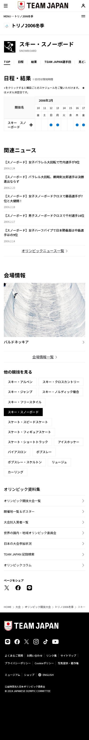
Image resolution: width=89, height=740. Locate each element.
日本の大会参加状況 (18, 543)
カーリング (15, 472)
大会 (18, 607)
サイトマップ (68, 655)
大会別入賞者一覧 (16, 522)
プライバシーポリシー (18, 663)
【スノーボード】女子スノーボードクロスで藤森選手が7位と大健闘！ (43, 198)
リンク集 (51, 655)
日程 (20, 62)
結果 (34, 62)
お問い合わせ (34, 655)
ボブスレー (44, 452)
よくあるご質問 (14, 655)
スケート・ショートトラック (28, 442)
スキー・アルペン (20, 381)
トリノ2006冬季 (64, 607)
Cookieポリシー (44, 663)
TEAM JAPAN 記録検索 (19, 554)
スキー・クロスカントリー (61, 381)
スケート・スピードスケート (28, 422)
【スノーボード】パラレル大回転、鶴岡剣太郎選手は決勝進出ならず (44, 179)
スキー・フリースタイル (25, 402)
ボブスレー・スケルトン (25, 462)
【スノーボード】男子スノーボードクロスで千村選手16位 (44, 215)
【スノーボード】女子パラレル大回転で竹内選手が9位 (42, 162)
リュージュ (59, 462)
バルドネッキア (16, 341)
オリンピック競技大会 (38, 607)
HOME (7, 607)
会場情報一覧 (43, 356)
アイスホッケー (68, 442)
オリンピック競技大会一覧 (22, 500)
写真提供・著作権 (68, 663)
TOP (7, 62)
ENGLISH (48, 675)
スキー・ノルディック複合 (60, 391)
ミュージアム (12, 675)
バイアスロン (17, 452)
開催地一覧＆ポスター (19, 511)
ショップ (29, 675)
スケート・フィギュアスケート (29, 432)
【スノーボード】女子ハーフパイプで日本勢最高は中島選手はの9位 (44, 232)
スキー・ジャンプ (20, 391)
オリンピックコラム (18, 565)
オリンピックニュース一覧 (43, 250)
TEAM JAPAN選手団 (57, 62)
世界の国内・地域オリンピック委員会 (30, 533)
